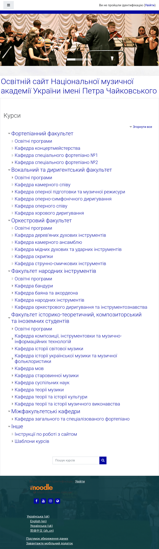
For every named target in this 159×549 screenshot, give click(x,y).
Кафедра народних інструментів (49, 300)
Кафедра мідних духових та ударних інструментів (68, 249)
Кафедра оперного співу (41, 206)
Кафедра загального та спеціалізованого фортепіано (72, 419)
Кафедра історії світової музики (49, 348)
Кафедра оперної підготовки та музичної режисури (70, 191)
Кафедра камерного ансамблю (48, 242)
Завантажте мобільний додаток (49, 543)
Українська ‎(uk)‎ (38, 516)
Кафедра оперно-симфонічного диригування (63, 198)
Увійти (150, 5)
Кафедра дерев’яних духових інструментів (60, 235)
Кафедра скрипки (34, 256)
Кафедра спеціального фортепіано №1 (56, 155)
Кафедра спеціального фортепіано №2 (56, 162)
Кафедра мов (29, 368)
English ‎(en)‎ (38, 521)
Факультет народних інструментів (53, 271)
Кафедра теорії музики (39, 389)
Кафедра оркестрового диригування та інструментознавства (81, 307)
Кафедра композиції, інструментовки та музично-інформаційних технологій (68, 338)
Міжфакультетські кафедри (45, 411)
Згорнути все (142, 127)
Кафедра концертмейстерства (47, 148)
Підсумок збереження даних (47, 538)
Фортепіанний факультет (42, 133)
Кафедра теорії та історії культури (51, 396)
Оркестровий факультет (41, 220)
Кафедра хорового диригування (49, 213)
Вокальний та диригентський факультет (61, 170)
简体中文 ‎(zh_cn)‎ (42, 531)
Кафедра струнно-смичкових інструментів (60, 263)
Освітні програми (33, 141)
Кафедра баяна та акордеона (46, 293)
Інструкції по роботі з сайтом (46, 434)
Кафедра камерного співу (43, 184)
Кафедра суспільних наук (42, 382)
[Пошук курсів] (76, 460)
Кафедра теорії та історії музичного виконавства (67, 404)
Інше (17, 426)
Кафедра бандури (34, 285)
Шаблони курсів (32, 441)
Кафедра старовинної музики (47, 375)
